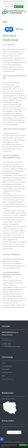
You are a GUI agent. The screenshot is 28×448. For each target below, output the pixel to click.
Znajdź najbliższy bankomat (8, 398)
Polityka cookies (7, 446)
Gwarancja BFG (5, 369)
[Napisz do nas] (9, 6)
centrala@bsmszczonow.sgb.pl (12, 346)
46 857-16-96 (7, 343)
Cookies (4, 363)
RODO (3, 376)
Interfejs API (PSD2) (7, 372)
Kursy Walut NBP (14, 432)
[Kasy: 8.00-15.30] (8, 4)
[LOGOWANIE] (19, 6)
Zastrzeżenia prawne (7, 366)
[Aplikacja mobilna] (8, 1)
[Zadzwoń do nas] (19, 4)
